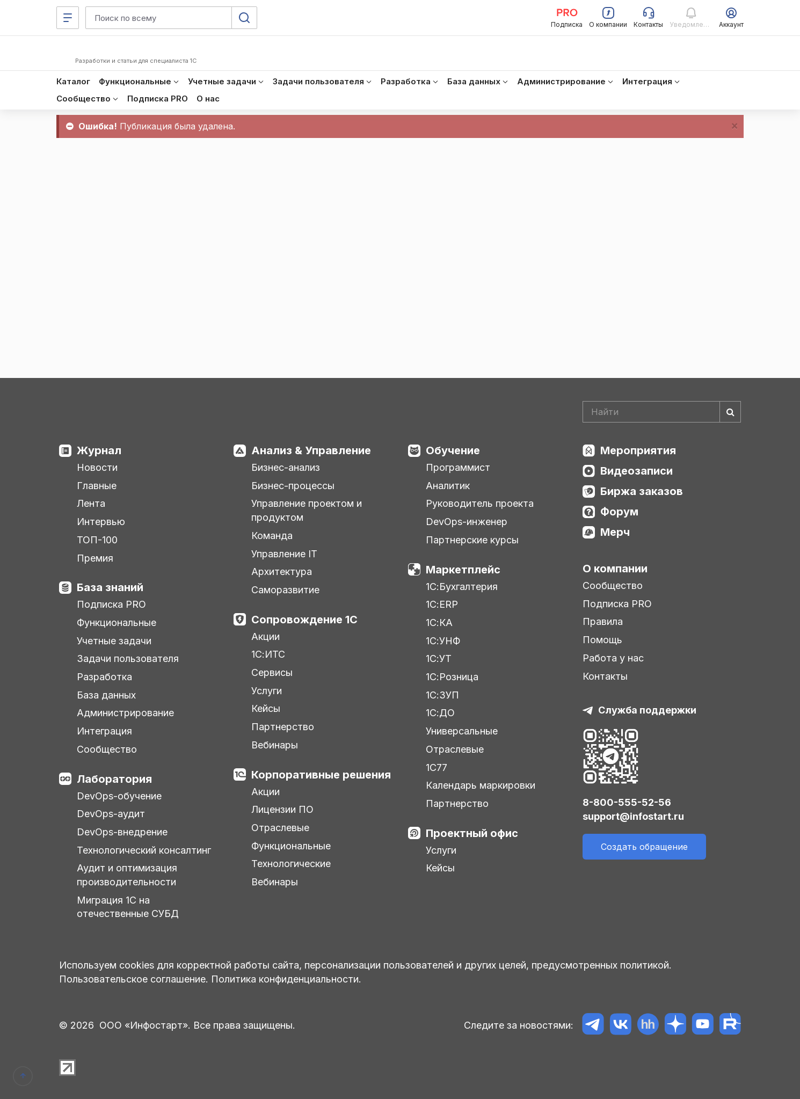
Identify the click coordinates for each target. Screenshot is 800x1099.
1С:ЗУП (442, 695)
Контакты (605, 676)
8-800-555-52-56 (627, 802)
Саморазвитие (285, 589)
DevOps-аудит (111, 813)
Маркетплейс (463, 569)
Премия (95, 558)
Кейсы (265, 708)
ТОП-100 (97, 539)
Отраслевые (280, 827)
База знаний (110, 587)
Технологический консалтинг (144, 850)
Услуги (266, 690)
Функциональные (116, 622)
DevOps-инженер (466, 521)
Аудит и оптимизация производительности (127, 874)
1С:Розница (452, 676)
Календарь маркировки (480, 785)
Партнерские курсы (472, 539)
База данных (106, 695)
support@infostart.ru (633, 816)
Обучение (453, 450)
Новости (97, 467)
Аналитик (448, 485)
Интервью (101, 521)
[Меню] (67, 17)
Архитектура (281, 571)
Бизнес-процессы (292, 485)
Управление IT (284, 553)
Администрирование (125, 712)
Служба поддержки (647, 710)
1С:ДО (440, 712)
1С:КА (439, 622)
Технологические (291, 863)
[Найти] (730, 412)
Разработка (104, 676)
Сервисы (272, 672)
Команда (272, 535)
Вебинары (274, 745)
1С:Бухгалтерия (462, 586)
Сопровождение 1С (304, 619)
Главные (97, 485)
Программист (458, 467)
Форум (619, 511)
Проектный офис (472, 833)
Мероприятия (638, 450)
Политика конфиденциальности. (286, 979)
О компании (615, 568)
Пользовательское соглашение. (133, 979)
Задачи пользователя (128, 658)
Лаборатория (114, 779)
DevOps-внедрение (122, 832)
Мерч (615, 532)
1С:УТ (439, 658)
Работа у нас (613, 658)
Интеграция (104, 731)
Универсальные (462, 731)
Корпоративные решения (321, 774)
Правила (603, 621)
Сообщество (107, 749)
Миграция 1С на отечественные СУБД (128, 907)
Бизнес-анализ (285, 467)
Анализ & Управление (311, 450)
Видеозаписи (636, 470)
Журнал (99, 450)
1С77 (436, 767)
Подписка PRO (111, 604)
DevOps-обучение (119, 796)
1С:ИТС (268, 654)
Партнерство (282, 726)
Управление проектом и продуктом (306, 510)
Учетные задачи (114, 640)
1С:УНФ (443, 640)
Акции (265, 636)
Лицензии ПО (282, 809)
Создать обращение (644, 846)
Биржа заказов (641, 491)
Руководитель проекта (480, 503)
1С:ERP (442, 604)
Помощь (602, 639)
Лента (91, 503)
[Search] (662, 412)
